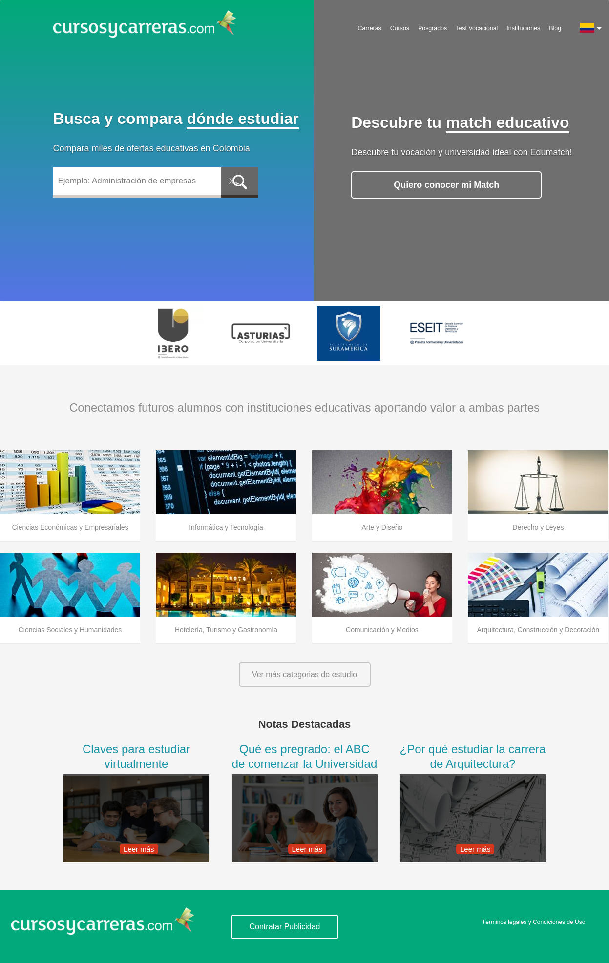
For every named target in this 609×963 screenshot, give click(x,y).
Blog (555, 28)
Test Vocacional (477, 28)
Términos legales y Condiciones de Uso (533, 922)
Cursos (399, 28)
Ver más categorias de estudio (304, 674)
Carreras (369, 28)
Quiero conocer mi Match (446, 185)
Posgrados (432, 28)
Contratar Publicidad (285, 927)
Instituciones (523, 28)
